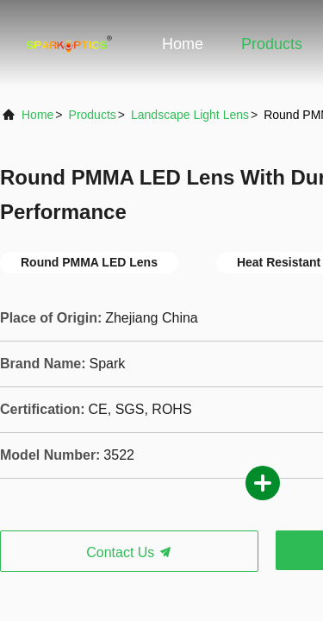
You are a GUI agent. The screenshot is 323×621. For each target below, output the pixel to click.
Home (182, 44)
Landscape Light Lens (190, 115)
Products (271, 44)
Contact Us (129, 552)
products (92, 115)
